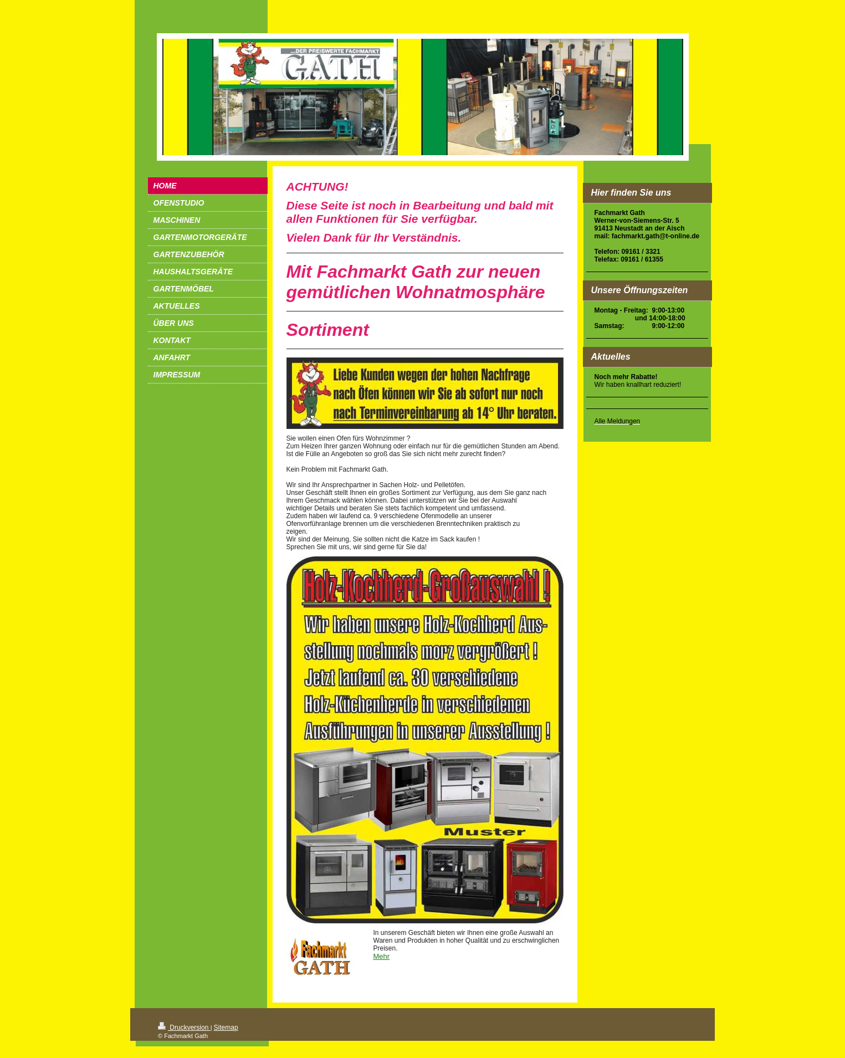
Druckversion (184, 1027)
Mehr (381, 956)
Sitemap (226, 1027)
